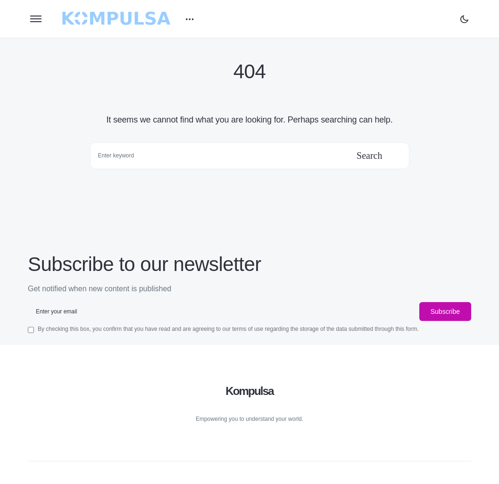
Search (369, 155)
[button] (35, 19)
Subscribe (445, 311)
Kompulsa (249, 391)
